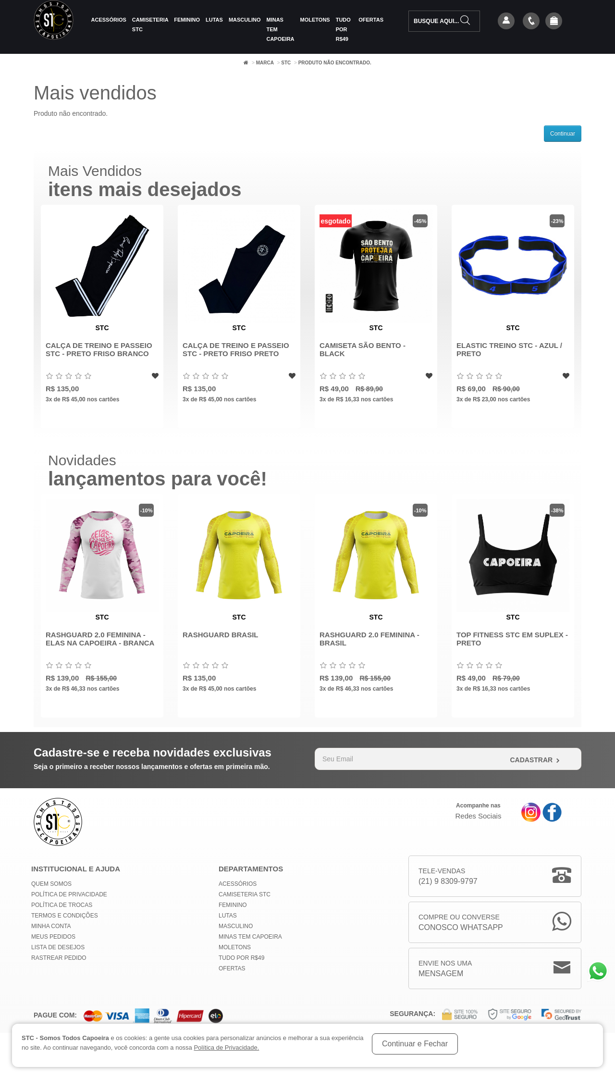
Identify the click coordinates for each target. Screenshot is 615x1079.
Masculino (245, 20)
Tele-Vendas (448, 877)
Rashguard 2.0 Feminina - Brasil (369, 639)
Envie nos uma (445, 969)
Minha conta (51, 926)
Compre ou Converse (460, 923)
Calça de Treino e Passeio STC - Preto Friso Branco (99, 349)
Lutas (214, 20)
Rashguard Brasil (220, 635)
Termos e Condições (64, 915)
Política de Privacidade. (226, 1047)
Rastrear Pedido (58, 958)
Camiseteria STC (150, 24)
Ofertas (370, 20)
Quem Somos (51, 884)
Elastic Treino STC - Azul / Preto (509, 349)
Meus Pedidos (53, 936)
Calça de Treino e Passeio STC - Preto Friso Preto (236, 349)
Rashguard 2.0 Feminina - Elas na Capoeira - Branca (100, 639)
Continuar (562, 133)
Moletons (315, 20)
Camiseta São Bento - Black (363, 349)
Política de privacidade (69, 894)
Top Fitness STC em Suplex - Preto (512, 639)
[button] (554, 21)
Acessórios (108, 20)
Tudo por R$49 (343, 29)
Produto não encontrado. (334, 62)
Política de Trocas (61, 905)
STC (286, 62)
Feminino (187, 20)
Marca (265, 62)
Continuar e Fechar (415, 1044)
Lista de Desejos (58, 947)
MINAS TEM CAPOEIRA (280, 29)
